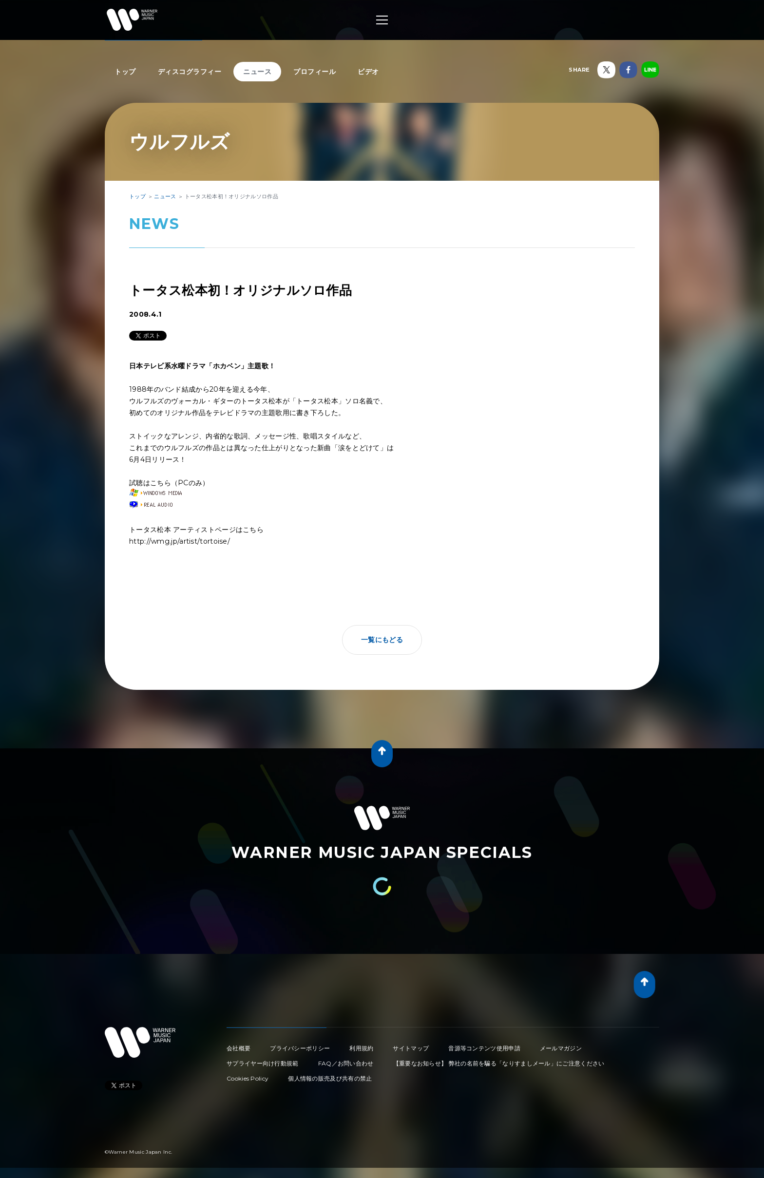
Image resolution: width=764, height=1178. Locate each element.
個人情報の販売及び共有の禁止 (330, 1078)
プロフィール (314, 71)
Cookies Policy (247, 1078)
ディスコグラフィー (190, 71)
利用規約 (361, 1048)
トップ (125, 71)
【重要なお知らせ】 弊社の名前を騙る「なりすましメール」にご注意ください (499, 1063)
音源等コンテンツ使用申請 (484, 1048)
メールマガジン (561, 1048)
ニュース (257, 71)
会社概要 (238, 1048)
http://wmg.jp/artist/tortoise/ (179, 541)
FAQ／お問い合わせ (346, 1063)
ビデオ (368, 71)
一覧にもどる (382, 639)
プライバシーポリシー (300, 1048)
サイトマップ (411, 1048)
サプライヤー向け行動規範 (263, 1063)
